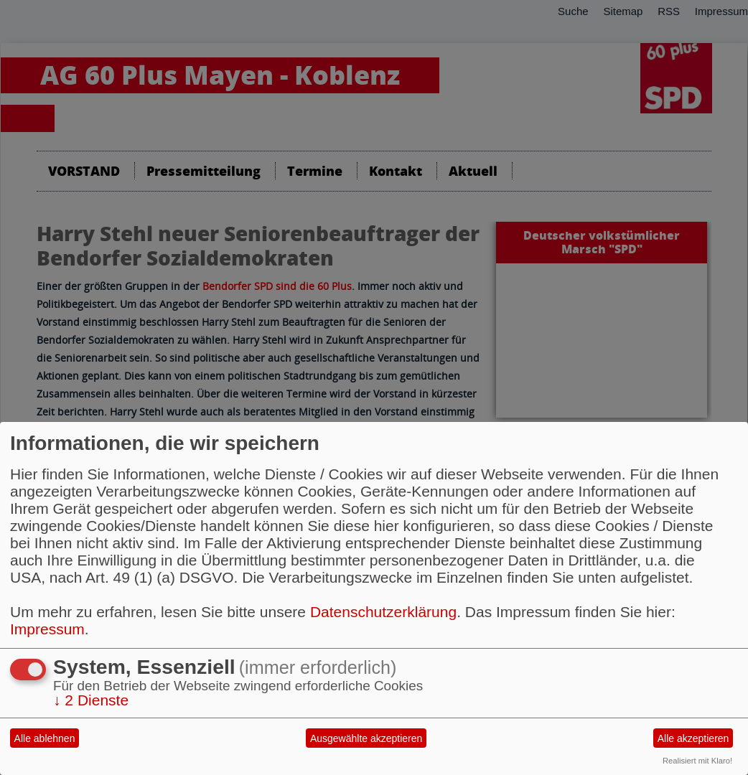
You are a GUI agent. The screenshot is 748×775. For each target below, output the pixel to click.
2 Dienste (90, 700)
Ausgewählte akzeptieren (366, 738)
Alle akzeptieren (693, 738)
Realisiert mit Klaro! (697, 760)
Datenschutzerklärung (383, 611)
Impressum (47, 629)
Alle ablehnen (44, 738)
